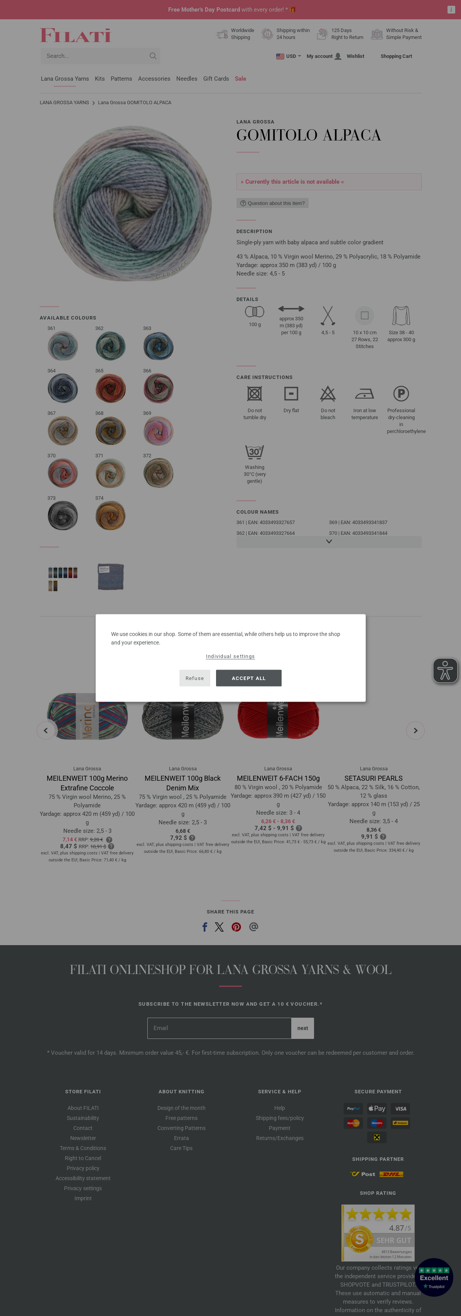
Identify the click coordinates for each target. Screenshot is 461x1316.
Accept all (249, 678)
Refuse (195, 678)
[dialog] (231, 658)
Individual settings (230, 656)
